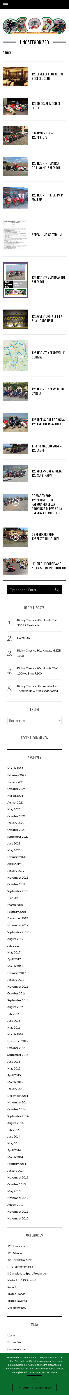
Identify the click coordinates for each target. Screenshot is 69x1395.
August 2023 (15, 802)
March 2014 (15, 1157)
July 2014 (13, 1129)
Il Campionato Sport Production (27, 1273)
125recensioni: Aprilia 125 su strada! (47, 473)
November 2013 (17, 1177)
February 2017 (16, 973)
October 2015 (16, 1047)
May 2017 (13, 952)
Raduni (11, 1287)
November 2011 (17, 1211)
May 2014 (13, 1143)
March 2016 (15, 1034)
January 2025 (15, 782)
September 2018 (18, 891)
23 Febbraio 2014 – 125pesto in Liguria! (45, 536)
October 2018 (16, 884)
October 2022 (16, 816)
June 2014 (13, 1136)
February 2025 (16, 775)
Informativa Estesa (34, 1387)
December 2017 (17, 918)
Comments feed (17, 1349)
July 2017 (13, 945)
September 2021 (18, 836)
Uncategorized (16, 1307)
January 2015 (15, 1088)
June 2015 (13, 1061)
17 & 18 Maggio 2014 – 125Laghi (47, 448)
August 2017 (15, 939)
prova (7, 52)
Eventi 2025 (24, 637)
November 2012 (17, 1197)
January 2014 (15, 1170)
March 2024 (15, 795)
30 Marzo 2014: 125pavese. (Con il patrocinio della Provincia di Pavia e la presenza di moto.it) (47, 504)
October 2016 (16, 993)
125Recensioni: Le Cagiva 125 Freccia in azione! (48, 421)
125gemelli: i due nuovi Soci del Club (47, 76)
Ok (34, 1379)
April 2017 (14, 959)
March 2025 (15, 768)
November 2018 (17, 877)
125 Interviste (16, 1246)
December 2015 (17, 1041)
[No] (64, 1374)
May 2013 (13, 1191)
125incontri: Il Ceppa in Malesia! (47, 197)
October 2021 (16, 829)
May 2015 (13, 1068)
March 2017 (15, 966)
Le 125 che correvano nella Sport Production (49, 565)
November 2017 (17, 925)
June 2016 (13, 1020)
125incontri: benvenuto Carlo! (48, 391)
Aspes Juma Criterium (47, 234)
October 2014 (16, 1109)
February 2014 (16, 1163)
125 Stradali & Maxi (19, 1260)
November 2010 (17, 1218)
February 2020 (16, 857)
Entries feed (14, 1342)
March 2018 (15, 904)
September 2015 (18, 1054)
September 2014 (18, 1116)
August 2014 (15, 1123)
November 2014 (17, 1102)
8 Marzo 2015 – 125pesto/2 (42, 135)
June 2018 (13, 898)
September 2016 (18, 1000)
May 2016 (13, 1027)
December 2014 (17, 1095)
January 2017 (15, 979)
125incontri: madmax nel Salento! (49, 279)
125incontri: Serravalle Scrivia (48, 354)
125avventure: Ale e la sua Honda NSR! (47, 318)
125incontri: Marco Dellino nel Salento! (46, 165)
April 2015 (14, 1075)
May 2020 (13, 850)
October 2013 (16, 1184)
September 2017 (18, 932)
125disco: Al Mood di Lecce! (46, 105)
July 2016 (13, 1013)
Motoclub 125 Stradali (21, 1280)
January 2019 (15, 870)
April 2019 (14, 863)
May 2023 (13, 809)
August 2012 (15, 1204)
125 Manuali (15, 1253)
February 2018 (16, 911)
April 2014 (14, 1150)
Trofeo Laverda (17, 1300)
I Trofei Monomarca (20, 1266)
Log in (11, 1335)
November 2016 (17, 986)
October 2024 (16, 788)
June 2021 (13, 843)
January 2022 (15, 822)
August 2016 (15, 1007)
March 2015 (15, 1082)
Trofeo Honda (16, 1293)
